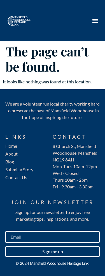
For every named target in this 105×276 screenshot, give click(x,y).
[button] (95, 20)
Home (11, 146)
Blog (9, 161)
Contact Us (16, 177)
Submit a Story (19, 169)
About (11, 153)
